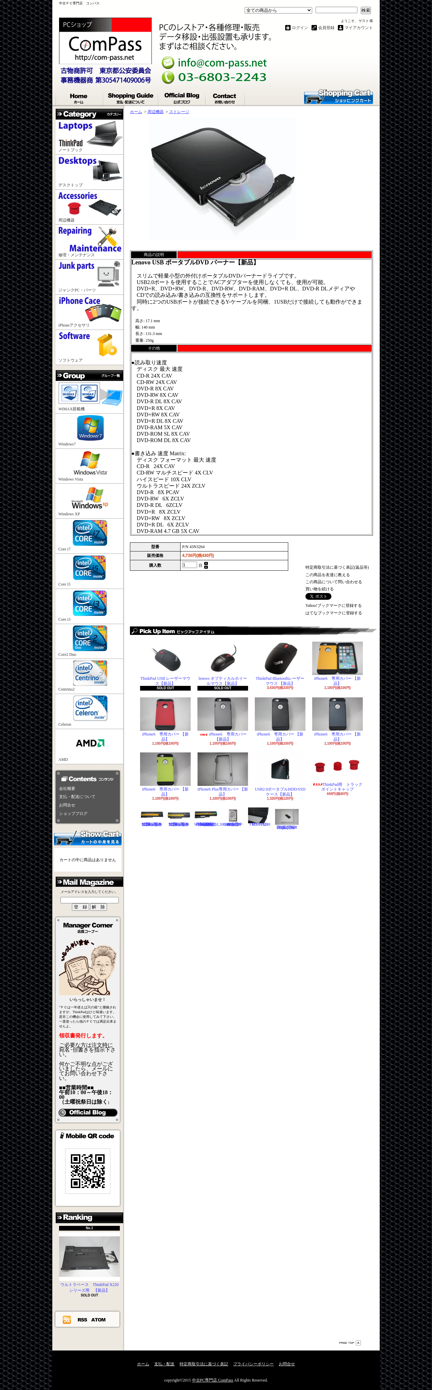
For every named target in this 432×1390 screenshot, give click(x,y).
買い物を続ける (319, 589)
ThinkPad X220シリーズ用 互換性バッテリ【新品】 (179, 816)
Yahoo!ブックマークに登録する (333, 605)
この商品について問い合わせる (333, 582)
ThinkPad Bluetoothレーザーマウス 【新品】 (280, 664)
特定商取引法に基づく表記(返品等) (337, 567)
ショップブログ (182, 96)
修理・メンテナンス (90, 241)
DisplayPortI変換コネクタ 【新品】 (287, 818)
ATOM (98, 1319)
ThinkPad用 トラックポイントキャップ (337, 772)
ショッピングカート (338, 96)
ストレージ (179, 111)
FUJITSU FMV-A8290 (260, 816)
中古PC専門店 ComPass (212, 1380)
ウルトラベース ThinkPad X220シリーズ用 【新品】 (89, 1262)
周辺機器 (90, 207)
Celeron (90, 711)
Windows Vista (90, 466)
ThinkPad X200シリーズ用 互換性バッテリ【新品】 (152, 816)
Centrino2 (90, 676)
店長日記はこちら (88, 1112)
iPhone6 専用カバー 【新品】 (337, 664)
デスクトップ (90, 171)
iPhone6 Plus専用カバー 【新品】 (222, 774)
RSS (83, 1319)
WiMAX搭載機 (90, 396)
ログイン (300, 27)
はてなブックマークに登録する (333, 613)
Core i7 (90, 535)
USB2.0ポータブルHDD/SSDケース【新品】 (280, 774)
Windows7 (90, 430)
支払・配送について (131, 96)
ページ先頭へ (350, 1342)
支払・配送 (164, 1364)
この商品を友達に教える (327, 574)
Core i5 (90, 571)
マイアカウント (359, 27)
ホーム (80, 96)
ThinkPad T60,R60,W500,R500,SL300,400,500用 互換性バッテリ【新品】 (217, 816)
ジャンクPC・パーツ (90, 276)
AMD (90, 746)
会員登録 (326, 27)
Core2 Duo (90, 641)
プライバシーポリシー (253, 1364)
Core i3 (90, 606)
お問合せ (225, 96)
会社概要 (67, 788)
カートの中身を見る (88, 837)
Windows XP (90, 500)
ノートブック (90, 136)
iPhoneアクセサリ (90, 312)
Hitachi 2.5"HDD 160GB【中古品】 (233, 816)
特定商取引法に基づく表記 (204, 1364)
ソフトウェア (90, 347)
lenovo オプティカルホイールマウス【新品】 (222, 664)
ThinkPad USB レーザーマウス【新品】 (165, 664)
